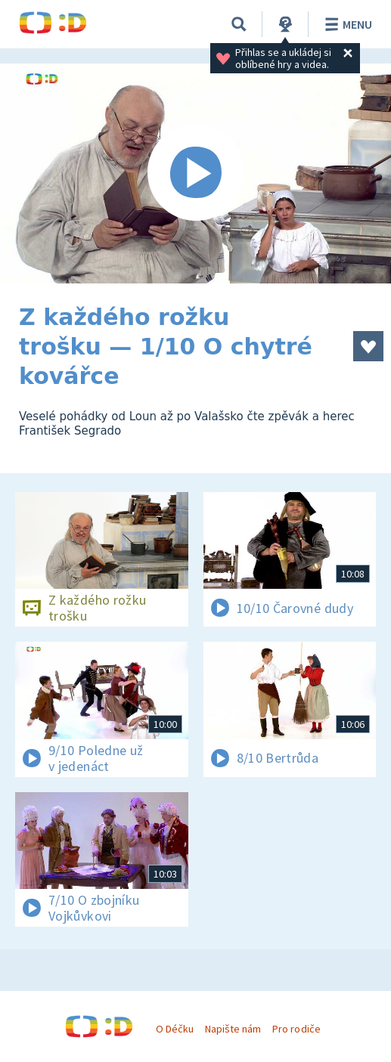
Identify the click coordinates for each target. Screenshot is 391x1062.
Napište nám (233, 1029)
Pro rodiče (296, 1029)
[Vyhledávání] (239, 24)
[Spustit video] (195, 173)
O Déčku (175, 1029)
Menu (346, 24)
